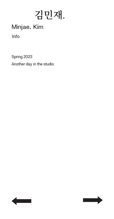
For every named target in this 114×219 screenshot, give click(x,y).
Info (15, 36)
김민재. (49, 16)
